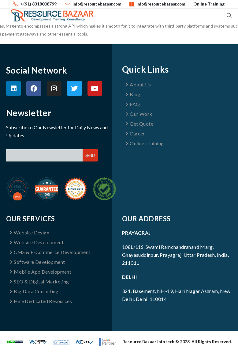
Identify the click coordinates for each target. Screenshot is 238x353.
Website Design (29, 232)
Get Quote (139, 124)
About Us (138, 84)
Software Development (37, 262)
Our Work (138, 114)
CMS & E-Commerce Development (50, 252)
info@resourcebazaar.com (97, 4)
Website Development (36, 242)
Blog (132, 94)
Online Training (209, 3)
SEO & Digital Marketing (39, 281)
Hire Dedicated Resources (40, 301)
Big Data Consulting (33, 291)
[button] (229, 16)
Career (135, 133)
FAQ (132, 104)
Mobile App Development (40, 272)
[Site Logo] (52, 15)
